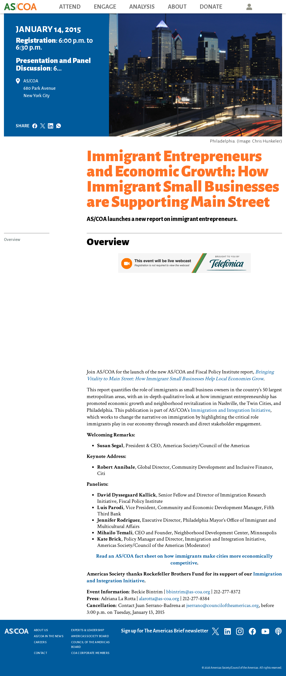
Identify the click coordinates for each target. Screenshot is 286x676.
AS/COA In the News (48, 636)
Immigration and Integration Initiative (230, 410)
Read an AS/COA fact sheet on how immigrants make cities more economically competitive (184, 559)
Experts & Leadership (87, 630)
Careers (40, 642)
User (249, 6)
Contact (40, 652)
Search (273, 6)
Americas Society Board (90, 636)
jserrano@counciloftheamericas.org (222, 605)
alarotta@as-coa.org (159, 598)
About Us (41, 630)
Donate (211, 7)
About (177, 7)
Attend (70, 7)
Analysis (142, 7)
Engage (105, 7)
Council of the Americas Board (90, 644)
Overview (12, 239)
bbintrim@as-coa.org (188, 591)
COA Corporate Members (90, 652)
